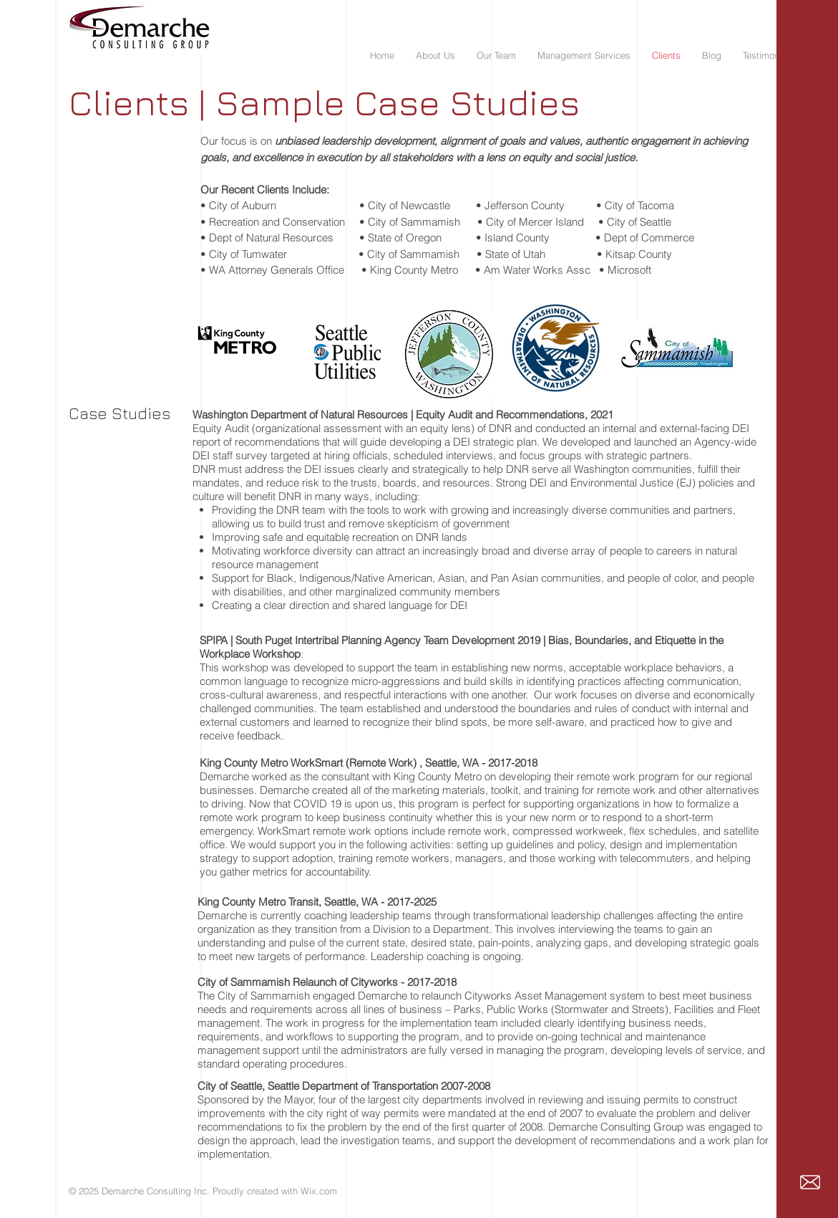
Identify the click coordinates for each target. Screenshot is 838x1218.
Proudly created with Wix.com (275, 1191)
